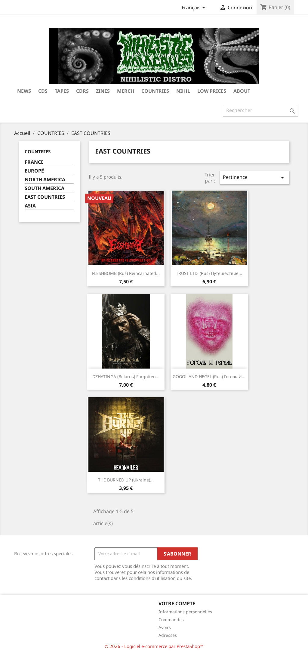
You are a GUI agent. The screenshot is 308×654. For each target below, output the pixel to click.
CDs (43, 91)
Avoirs (165, 627)
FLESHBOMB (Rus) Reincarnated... (126, 273)
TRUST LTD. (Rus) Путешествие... (209, 273)
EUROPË (34, 171)
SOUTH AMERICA (44, 188)
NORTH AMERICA (45, 179)
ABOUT (241, 91)
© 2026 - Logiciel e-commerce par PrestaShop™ (154, 646)
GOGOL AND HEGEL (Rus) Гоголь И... (209, 376)
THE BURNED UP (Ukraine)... (126, 480)
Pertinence (254, 177)
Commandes (171, 619)
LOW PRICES (211, 91)
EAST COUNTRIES (45, 197)
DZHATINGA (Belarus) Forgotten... (125, 376)
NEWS (24, 91)
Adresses (168, 635)
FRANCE (34, 162)
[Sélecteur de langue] (194, 8)
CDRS (82, 91)
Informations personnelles (185, 612)
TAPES (62, 91)
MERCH (125, 91)
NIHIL (183, 91)
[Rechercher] (260, 110)
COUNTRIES (155, 91)
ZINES (103, 91)
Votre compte (177, 603)
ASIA (30, 206)
